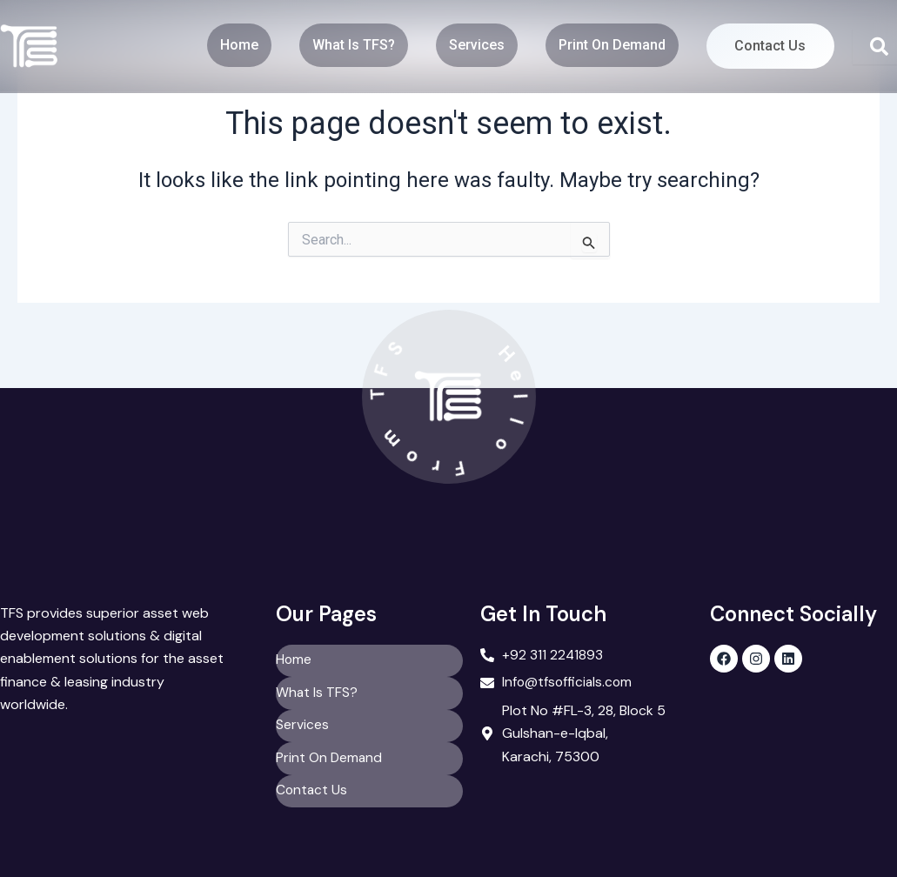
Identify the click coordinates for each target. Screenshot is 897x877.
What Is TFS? (340, 44)
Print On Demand (599, 44)
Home (226, 44)
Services (464, 44)
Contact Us (764, 45)
